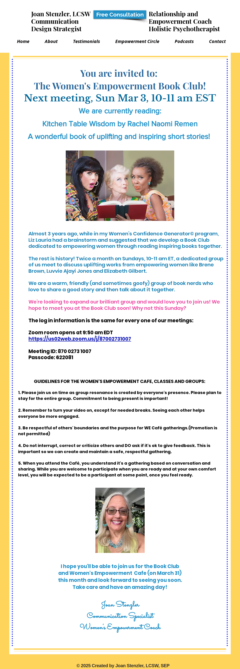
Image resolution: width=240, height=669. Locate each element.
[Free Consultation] (120, 14)
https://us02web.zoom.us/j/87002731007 (79, 338)
